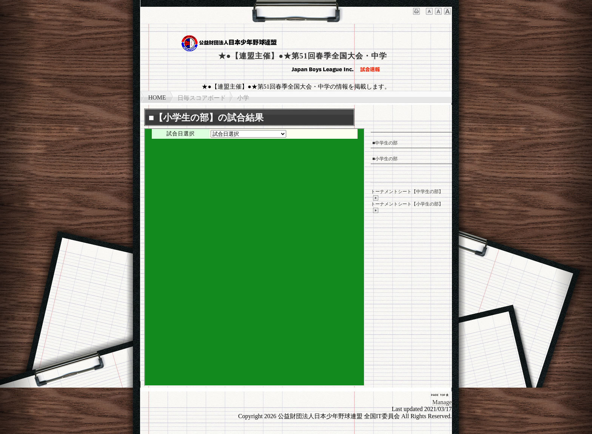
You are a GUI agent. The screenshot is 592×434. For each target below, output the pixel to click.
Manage (442, 402)
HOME (157, 97)
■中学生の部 (385, 143)
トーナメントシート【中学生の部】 (407, 195)
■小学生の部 (385, 158)
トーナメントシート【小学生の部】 (407, 207)
